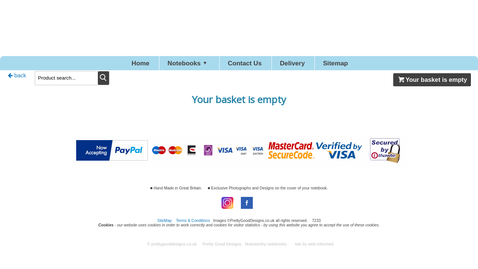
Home (109, 64)
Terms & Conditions (193, 224)
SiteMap (164, 224)
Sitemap (366, 64)
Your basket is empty (432, 83)
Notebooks (172, 64)
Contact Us (246, 64)
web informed (320, 247)
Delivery (308, 64)
